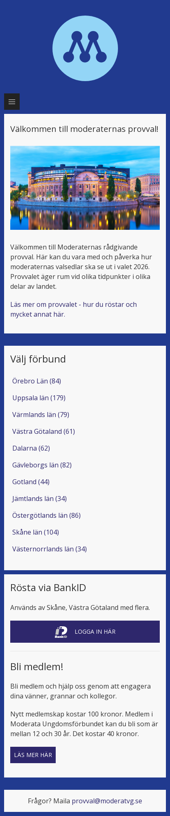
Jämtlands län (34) (39, 498)
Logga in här (85, 632)
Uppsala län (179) (39, 397)
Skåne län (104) (35, 532)
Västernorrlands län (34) (49, 548)
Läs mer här (33, 755)
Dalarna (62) (31, 448)
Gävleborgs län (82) (42, 464)
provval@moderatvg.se (107, 800)
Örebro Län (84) (36, 380)
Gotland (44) (31, 481)
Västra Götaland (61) (43, 431)
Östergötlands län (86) (46, 515)
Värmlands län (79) (40, 414)
